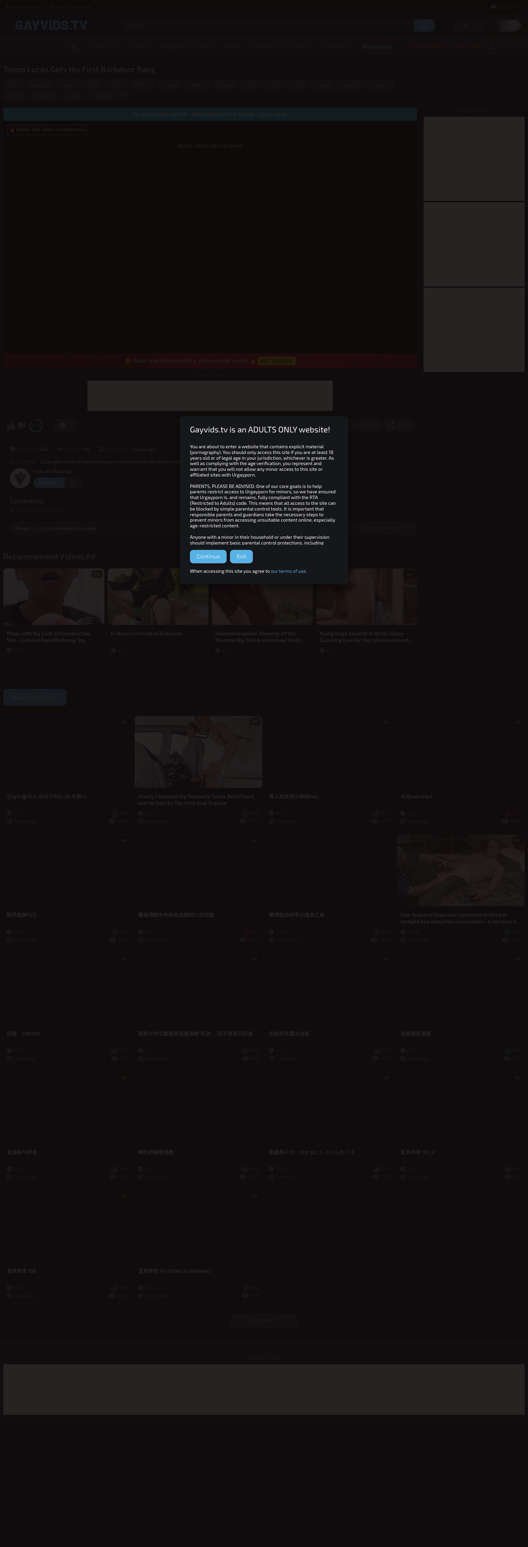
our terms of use (288, 571)
